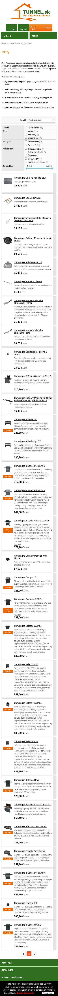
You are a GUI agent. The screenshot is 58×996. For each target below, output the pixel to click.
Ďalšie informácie (25, 994)
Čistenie (32, 156)
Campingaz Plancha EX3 (26, 903)
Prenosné (34, 145)
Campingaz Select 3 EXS (26, 664)
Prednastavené (35, 120)
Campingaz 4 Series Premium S (29, 490)
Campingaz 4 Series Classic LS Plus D (32, 804)
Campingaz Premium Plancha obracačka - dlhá (28, 331)
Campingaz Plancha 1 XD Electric (30, 826)
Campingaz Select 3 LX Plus (27, 626)
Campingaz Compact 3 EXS (27, 599)
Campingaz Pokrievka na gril (28, 262)
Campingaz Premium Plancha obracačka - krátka (28, 301)
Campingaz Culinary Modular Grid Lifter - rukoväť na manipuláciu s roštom (33, 399)
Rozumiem (48, 994)
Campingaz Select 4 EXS (26, 741)
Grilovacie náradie (37, 152)
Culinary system (36, 149)
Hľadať (11, 30)
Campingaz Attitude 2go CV (27, 441)
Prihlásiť (23, 30)
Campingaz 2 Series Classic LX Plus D (32, 376)
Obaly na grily (35, 159)
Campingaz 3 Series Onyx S (27, 925)
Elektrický (33, 135)
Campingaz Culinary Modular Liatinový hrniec (32, 239)
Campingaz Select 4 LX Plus (27, 703)
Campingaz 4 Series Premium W (29, 873)
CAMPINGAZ (35, 127)
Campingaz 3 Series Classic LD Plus (31, 520)
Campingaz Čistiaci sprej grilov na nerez (30, 353)
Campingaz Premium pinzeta (28, 281)
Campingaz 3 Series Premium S (29, 466)
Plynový (33, 131)
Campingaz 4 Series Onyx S (27, 780)
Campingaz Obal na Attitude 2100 (30, 178)
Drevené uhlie (35, 138)
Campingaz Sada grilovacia (27, 198)
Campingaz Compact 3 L (26, 577)
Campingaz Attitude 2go (25, 419)
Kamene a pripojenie (38, 162)
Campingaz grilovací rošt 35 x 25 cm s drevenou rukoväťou (32, 219)
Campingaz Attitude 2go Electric (29, 851)
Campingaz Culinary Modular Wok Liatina (30, 557)
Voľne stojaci (35, 142)
